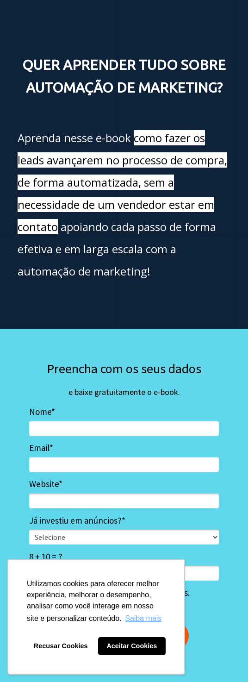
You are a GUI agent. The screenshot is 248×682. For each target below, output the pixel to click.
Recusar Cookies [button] (61, 646)
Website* (45, 484)
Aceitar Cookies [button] (131, 646)
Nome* (42, 412)
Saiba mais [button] (143, 618)
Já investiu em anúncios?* (77, 520)
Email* (41, 448)
